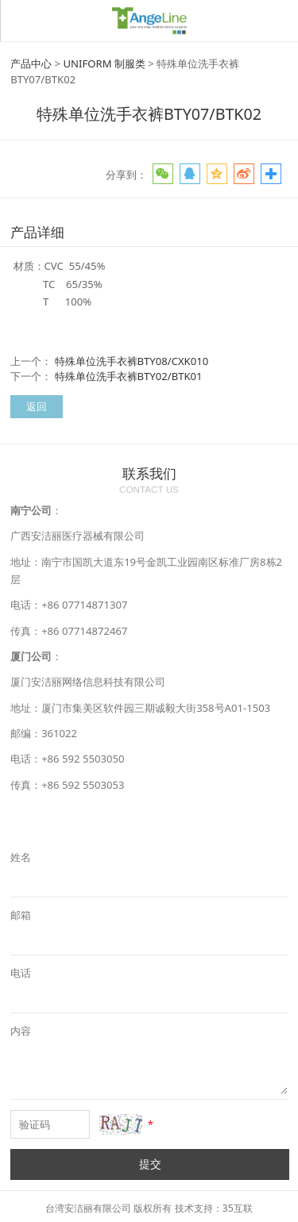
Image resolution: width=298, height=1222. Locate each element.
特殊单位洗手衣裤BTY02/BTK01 (129, 376)
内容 (20, 1031)
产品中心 (31, 63)
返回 (36, 406)
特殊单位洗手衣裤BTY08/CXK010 (132, 361)
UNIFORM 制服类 (104, 63)
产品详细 (37, 232)
